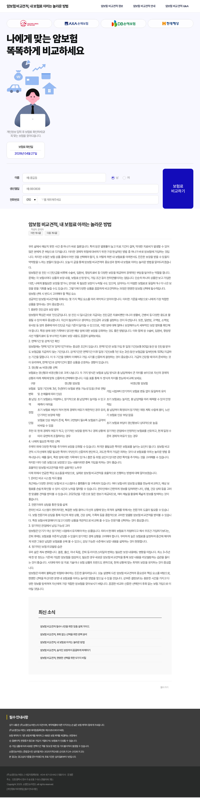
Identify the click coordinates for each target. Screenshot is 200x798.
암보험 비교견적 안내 (144, 6)
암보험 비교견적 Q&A (176, 6)
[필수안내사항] (30, 789)
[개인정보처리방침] (15, 789)
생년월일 (14, 188)
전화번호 (14, 199)
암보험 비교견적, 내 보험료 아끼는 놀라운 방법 (37, 6)
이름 (17, 177)
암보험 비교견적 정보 (112, 6)
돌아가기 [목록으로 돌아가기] (164, 687)
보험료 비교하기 (178, 188)
